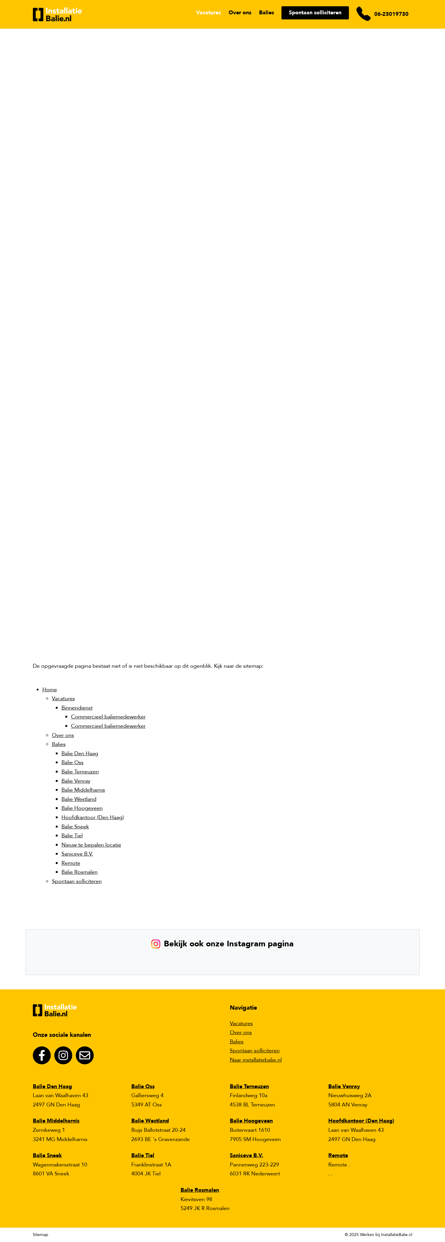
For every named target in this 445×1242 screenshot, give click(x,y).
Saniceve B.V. (77, 854)
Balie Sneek (75, 826)
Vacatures (208, 12)
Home (49, 689)
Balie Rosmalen (79, 872)
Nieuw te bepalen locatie (91, 845)
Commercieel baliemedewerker (108, 717)
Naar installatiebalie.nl (256, 1060)
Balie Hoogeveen (82, 808)
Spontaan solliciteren (315, 12)
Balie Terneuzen (80, 772)
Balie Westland (78, 799)
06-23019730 (391, 14)
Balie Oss (72, 762)
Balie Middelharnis (83, 790)
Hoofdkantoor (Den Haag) (92, 817)
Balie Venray (75, 781)
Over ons (240, 12)
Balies (266, 12)
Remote (70, 863)
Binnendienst (77, 708)
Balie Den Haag (79, 753)
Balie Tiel (72, 835)
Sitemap (40, 1235)
